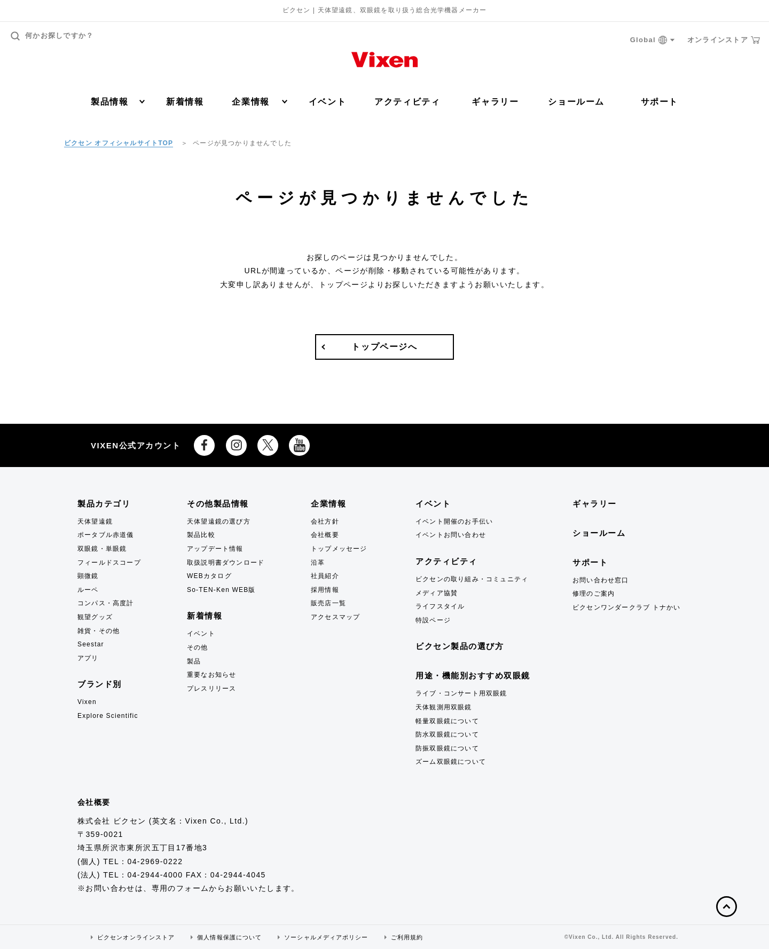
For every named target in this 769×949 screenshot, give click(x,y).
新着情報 (184, 101)
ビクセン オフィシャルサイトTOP (118, 143)
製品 (194, 661)
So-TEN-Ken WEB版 (221, 590)
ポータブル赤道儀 (105, 535)
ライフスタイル (440, 606)
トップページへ (384, 346)
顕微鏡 (88, 576)
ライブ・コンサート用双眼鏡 (461, 693)
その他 (197, 647)
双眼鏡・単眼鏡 (102, 548)
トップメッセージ (339, 548)
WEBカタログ (209, 576)
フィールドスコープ (109, 562)
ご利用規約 (407, 937)
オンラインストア (723, 40)
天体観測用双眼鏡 (443, 707)
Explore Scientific (107, 715)
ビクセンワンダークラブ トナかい (626, 607)
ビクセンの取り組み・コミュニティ (471, 579)
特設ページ (433, 620)
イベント (327, 101)
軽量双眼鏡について (447, 721)
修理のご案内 (593, 593)
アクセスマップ (335, 617)
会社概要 (325, 535)
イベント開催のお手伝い (454, 521)
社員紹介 (325, 576)
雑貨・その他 (98, 631)
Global (652, 40)
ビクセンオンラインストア (136, 937)
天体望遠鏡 (95, 521)
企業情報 (259, 101)
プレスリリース (211, 688)
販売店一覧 (328, 603)
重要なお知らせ (211, 674)
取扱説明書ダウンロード (225, 562)
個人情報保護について (229, 937)
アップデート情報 (215, 548)
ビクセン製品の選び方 (459, 646)
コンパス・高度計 (105, 603)
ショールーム (576, 101)
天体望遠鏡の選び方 (218, 521)
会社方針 (325, 521)
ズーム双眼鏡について (450, 761)
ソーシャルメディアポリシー (326, 937)
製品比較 (201, 535)
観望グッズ (95, 617)
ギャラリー (495, 101)
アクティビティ (407, 101)
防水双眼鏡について (447, 734)
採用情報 (325, 590)
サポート (659, 101)
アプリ (88, 658)
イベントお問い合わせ (450, 535)
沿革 (318, 562)
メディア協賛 (436, 593)
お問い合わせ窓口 (600, 580)
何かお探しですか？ (52, 36)
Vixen (87, 702)
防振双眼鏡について (447, 748)
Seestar (90, 644)
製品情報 (118, 101)
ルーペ (88, 590)
